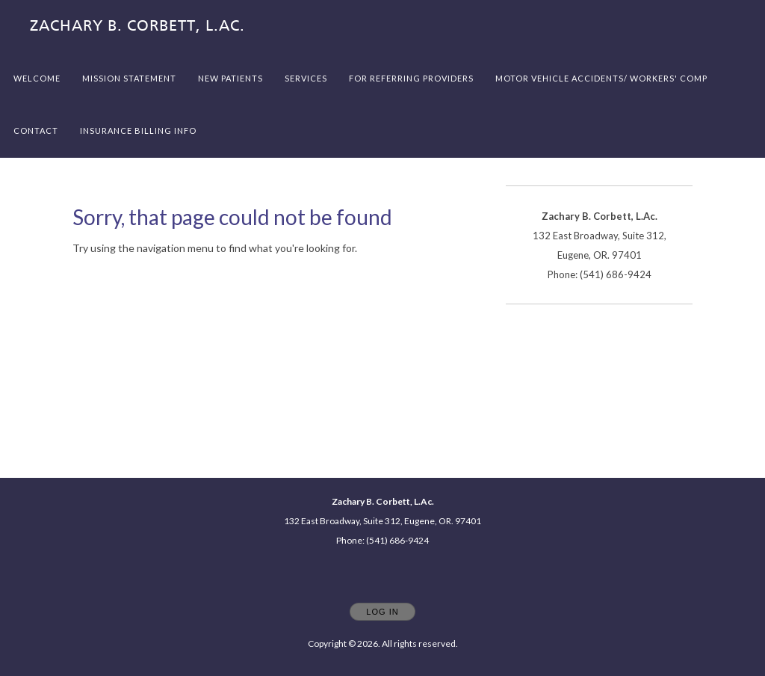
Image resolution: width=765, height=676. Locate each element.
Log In (382, 611)
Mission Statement (129, 78)
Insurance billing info (138, 130)
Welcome (37, 78)
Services (306, 78)
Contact (35, 130)
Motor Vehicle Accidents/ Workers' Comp (601, 78)
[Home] (137, 26)
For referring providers (411, 78)
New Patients (230, 78)
